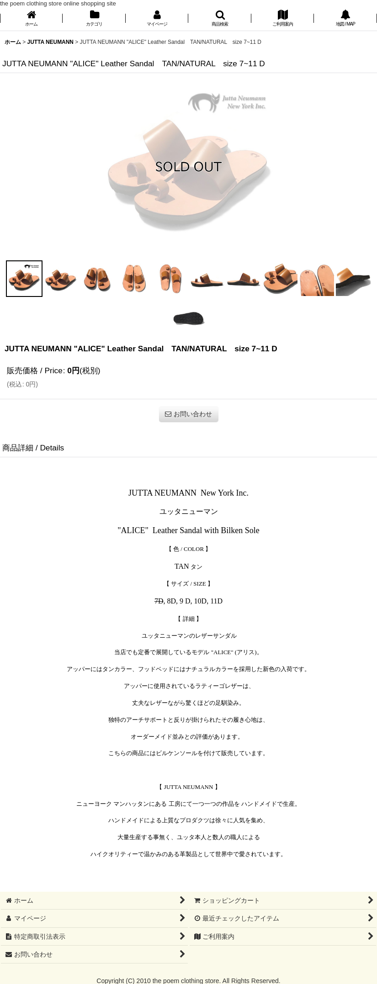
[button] (219, 19)
